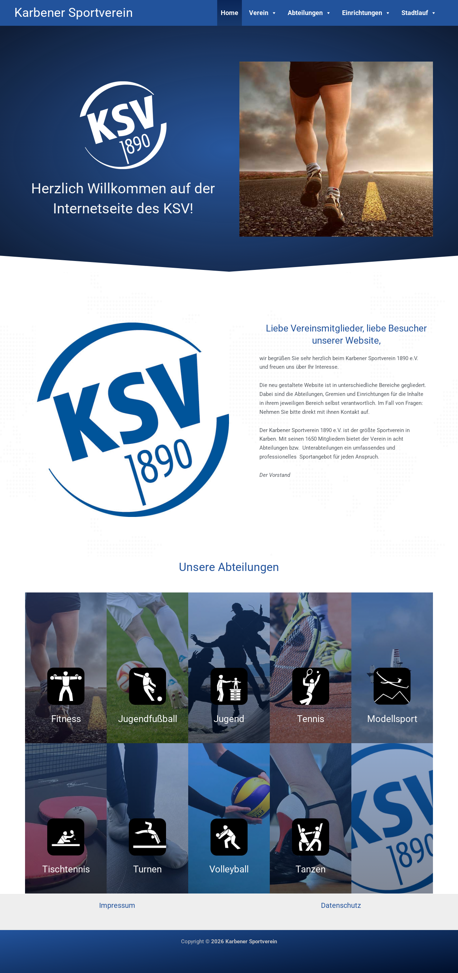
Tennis (310, 718)
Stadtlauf (419, 12)
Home (229, 12)
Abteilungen (309, 12)
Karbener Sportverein (73, 12)
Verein (263, 12)
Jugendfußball (147, 718)
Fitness (66, 718)
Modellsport (392, 718)
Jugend (229, 718)
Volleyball (229, 869)
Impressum (117, 905)
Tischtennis (66, 869)
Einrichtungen (366, 12)
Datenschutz (341, 905)
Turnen (147, 869)
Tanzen (311, 869)
